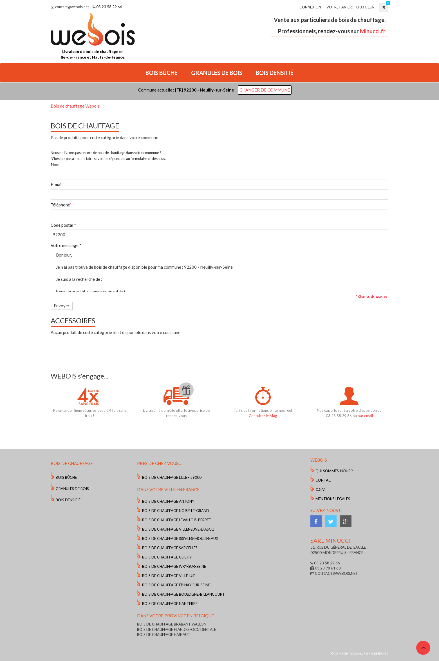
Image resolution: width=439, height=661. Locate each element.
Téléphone (60, 204)
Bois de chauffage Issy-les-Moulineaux (180, 538)
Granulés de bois (72, 488)
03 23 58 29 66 (107, 7)
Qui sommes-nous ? (334, 471)
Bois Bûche (66, 477)
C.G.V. (320, 489)
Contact (324, 480)
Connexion (310, 7)
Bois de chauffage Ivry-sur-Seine (174, 566)
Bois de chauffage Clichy (167, 557)
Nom (55, 164)
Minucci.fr (373, 31)
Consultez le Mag (263, 415)
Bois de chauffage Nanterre (170, 603)
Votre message (66, 245)
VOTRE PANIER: (339, 7)
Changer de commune (264, 89)
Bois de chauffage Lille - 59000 (171, 477)
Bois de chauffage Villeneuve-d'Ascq (178, 529)
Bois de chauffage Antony (168, 501)
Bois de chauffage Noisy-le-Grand (175, 510)
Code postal (63, 225)
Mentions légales (332, 499)
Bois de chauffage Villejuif (168, 575)
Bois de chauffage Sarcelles (170, 548)
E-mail (56, 184)
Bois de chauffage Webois (75, 105)
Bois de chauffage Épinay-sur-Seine (176, 585)
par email (365, 415)
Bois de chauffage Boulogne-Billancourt (183, 594)
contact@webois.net (70, 7)
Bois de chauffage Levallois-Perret (176, 520)
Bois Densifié (68, 500)
